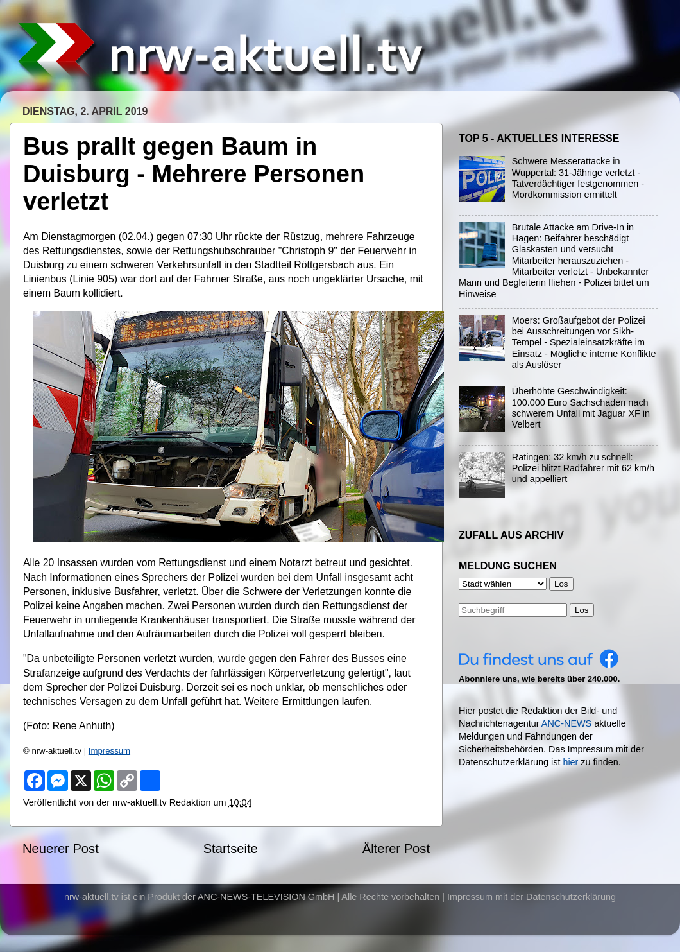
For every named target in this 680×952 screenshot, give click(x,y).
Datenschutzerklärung (571, 897)
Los (582, 610)
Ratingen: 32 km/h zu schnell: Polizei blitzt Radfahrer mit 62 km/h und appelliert (583, 468)
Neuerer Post (60, 849)
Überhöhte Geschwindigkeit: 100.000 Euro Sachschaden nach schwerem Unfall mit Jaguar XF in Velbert (581, 407)
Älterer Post (396, 849)
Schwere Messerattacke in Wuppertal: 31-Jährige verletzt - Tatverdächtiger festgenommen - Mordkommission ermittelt (578, 178)
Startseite (230, 849)
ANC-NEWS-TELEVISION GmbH (266, 897)
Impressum (109, 751)
